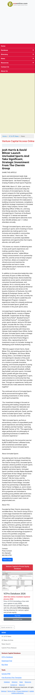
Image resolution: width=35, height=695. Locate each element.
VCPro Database (7, 657)
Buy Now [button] (17, 616)
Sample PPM (6, 674)
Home (3, 46)
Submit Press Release (9, 648)
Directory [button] (14, 682)
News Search (6, 644)
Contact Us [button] (13, 685)
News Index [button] (7, 560)
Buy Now (5, 665)
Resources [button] (28, 682)
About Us (4, 71)
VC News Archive (7, 640)
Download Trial (7, 661)
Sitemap (3, 691)
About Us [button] (22, 685)
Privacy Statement (22, 691)
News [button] (21, 682)
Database (17, 50)
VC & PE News (14, 136)
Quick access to (6, 627)
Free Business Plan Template (12, 678)
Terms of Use (12, 691)
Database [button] (7, 682)
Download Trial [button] (17, 619)
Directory (17, 54)
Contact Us (5, 67)
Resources (17, 63)
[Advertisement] (17, 24)
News (17, 58)
